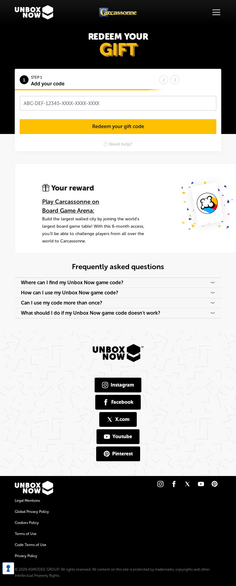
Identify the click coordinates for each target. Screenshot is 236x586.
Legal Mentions (27, 500)
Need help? (118, 144)
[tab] (89, 79)
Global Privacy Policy (32, 511)
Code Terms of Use (30, 545)
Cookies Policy (27, 523)
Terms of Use (26, 534)
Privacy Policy (26, 556)
